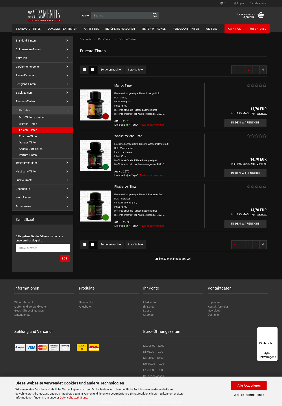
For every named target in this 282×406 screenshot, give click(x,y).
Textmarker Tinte (26, 162)
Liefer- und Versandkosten (30, 306)
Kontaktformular (218, 306)
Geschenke (23, 188)
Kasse (147, 310)
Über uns (258, 28)
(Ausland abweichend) (152, 124)
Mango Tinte (123, 85)
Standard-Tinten (28, 28)
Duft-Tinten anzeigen (32, 117)
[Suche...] (85, 15)
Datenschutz (22, 314)
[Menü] (275, 329)
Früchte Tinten (28, 130)
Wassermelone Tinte (128, 136)
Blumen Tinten (28, 123)
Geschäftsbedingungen (29, 310)
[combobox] (111, 69)
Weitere (211, 28)
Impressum (215, 302)
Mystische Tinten (26, 171)
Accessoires (23, 206)
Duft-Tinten (23, 110)
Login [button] (239, 3)
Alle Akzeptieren (249, 385)
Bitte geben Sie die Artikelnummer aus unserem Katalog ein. (39, 238)
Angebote (85, 306)
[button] (223, 3)
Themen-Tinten (25, 101)
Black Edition (24, 92)
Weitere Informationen (249, 395)
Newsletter (214, 310)
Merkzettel (258, 3)
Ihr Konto (148, 306)
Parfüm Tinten (28, 155)
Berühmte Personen (120, 28)
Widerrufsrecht (23, 302)
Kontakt (235, 28)
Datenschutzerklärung (73, 397)
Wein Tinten (23, 197)
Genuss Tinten (28, 142)
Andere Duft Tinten (31, 148)
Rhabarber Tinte (125, 186)
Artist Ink (91, 28)
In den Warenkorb (245, 122)
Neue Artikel (86, 302)
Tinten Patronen (153, 28)
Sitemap (148, 314)
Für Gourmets (24, 180)
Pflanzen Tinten (28, 136)
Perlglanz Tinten (186, 28)
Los (64, 258)
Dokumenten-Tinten (62, 28)
